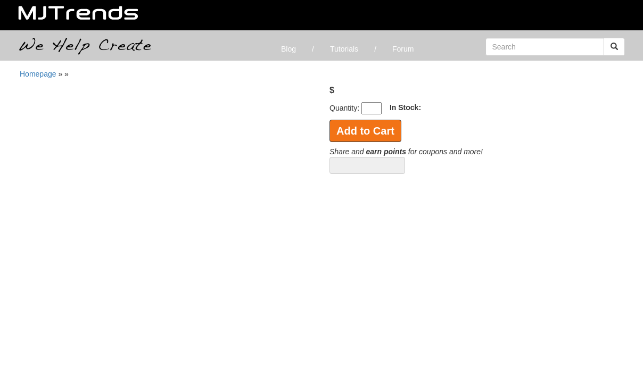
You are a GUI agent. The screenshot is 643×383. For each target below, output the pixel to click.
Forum (403, 49)
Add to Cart (365, 131)
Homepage (38, 74)
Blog (288, 49)
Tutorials (344, 49)
